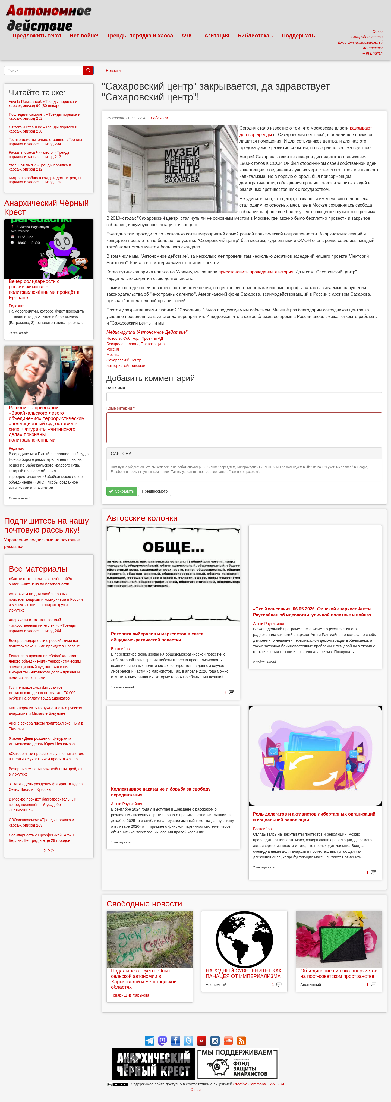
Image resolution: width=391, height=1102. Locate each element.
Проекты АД (152, 338)
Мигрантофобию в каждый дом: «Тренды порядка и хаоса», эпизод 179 (45, 180)
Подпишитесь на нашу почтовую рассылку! (46, 525)
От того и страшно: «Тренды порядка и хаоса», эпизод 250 (43, 129)
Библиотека (256, 36)
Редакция (159, 118)
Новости (113, 70)
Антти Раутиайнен (269, 623)
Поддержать (298, 36)
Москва (112, 354)
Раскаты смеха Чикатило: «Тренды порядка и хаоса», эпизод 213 (39, 154)
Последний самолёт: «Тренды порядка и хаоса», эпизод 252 (44, 116)
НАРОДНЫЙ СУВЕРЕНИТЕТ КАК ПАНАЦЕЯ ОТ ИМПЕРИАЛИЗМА (244, 973)
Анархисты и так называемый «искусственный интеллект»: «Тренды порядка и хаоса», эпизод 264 (42, 625)
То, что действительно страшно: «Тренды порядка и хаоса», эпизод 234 (45, 141)
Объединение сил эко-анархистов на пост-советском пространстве (338, 973)
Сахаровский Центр (123, 360)
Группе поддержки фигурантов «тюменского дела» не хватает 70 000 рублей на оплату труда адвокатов (42, 692)
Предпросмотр (155, 491)
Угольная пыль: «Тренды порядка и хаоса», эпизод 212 (40, 167)
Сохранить (121, 491)
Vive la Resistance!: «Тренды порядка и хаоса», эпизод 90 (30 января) (43, 103)
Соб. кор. (131, 338)
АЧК (188, 36)
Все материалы (38, 568)
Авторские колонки (142, 518)
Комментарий (120, 408)
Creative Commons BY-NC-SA (259, 1084)
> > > (49, 850)
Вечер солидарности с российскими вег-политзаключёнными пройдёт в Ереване (44, 289)
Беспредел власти (122, 344)
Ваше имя (115, 388)
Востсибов (120, 649)
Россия (112, 349)
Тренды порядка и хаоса (140, 36)
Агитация (216, 36)
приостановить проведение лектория (256, 272)
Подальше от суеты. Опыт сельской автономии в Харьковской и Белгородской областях (143, 979)
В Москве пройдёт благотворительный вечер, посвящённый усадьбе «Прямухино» (43, 804)
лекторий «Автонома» (125, 365)
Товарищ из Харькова (130, 995)
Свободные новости (144, 903)
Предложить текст (37, 36)
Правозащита (153, 344)
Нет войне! (84, 36)
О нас (195, 1089)
